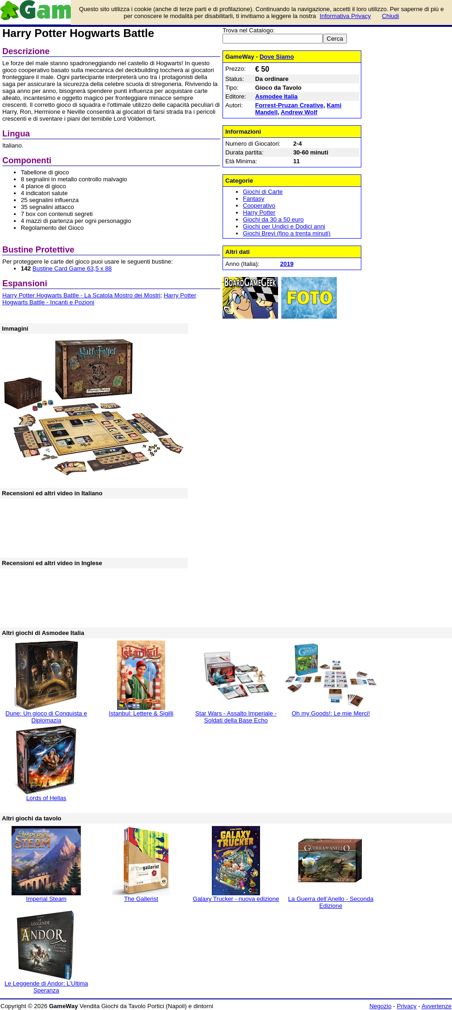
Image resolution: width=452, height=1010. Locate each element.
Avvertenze (436, 1006)
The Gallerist (141, 898)
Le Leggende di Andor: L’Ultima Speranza (46, 987)
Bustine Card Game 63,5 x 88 (71, 268)
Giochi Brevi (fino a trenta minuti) (286, 233)
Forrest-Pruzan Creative (289, 105)
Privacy (407, 1006)
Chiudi (390, 15)
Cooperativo (259, 205)
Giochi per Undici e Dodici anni (284, 226)
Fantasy (253, 198)
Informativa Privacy (345, 15)
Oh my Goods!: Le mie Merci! (330, 713)
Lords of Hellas (46, 797)
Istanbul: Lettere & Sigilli (141, 713)
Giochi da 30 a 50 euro (273, 219)
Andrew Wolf (299, 112)
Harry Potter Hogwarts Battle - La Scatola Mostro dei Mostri (81, 295)
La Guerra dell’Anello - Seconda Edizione (330, 902)
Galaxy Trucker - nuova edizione (236, 898)
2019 (286, 263)
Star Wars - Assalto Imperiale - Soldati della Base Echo (236, 717)
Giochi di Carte (263, 191)
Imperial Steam (46, 898)
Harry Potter (259, 212)
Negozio (380, 1006)
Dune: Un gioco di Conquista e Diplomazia (46, 717)
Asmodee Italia (276, 96)
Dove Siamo (277, 56)
